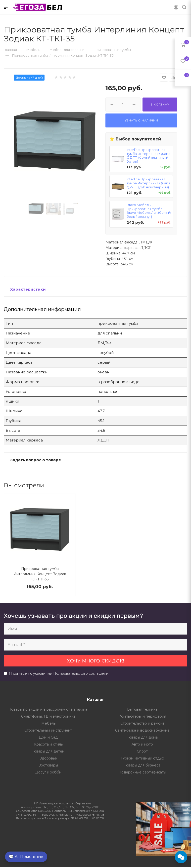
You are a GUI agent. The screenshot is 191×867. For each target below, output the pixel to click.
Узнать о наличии (141, 120)
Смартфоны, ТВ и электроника (48, 716)
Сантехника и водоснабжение (142, 730)
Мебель (48, 723)
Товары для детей (48, 751)
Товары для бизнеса (142, 765)
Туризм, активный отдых (142, 758)
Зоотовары (48, 765)
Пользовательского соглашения (81, 673)
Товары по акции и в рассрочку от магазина (48, 709)
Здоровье (48, 758)
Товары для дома (142, 737)
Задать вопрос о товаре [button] (35, 459)
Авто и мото (142, 744)
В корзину (159, 104)
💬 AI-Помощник (26, 856)
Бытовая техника (142, 709)
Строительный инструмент (48, 730)
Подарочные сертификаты (142, 772)
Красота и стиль (48, 744)
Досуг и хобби (48, 772)
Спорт (142, 751)
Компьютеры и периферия (142, 716)
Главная (10, 50)
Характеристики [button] (28, 289)
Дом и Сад (48, 737)
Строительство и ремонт (142, 723)
